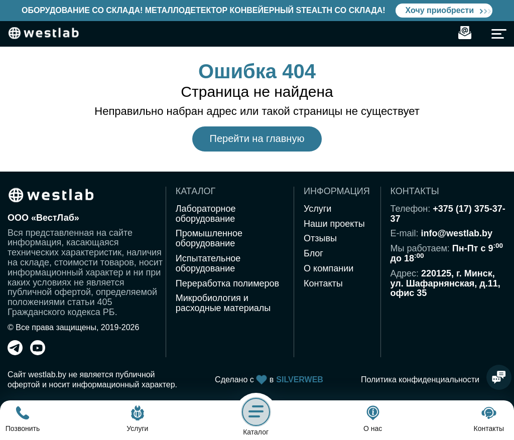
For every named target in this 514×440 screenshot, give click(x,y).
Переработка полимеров (227, 283)
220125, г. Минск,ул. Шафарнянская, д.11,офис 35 (445, 283)
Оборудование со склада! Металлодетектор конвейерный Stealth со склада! (204, 10)
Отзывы (320, 238)
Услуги (317, 209)
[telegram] (15, 352)
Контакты (323, 283)
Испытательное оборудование (208, 263)
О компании (328, 268)
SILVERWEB (299, 379)
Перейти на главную (257, 138)
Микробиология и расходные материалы (223, 303)
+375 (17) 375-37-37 (448, 214)
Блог (313, 253)
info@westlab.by (457, 233)
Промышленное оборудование (209, 238)
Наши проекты (334, 224)
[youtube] (37, 352)
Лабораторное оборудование (206, 214)
